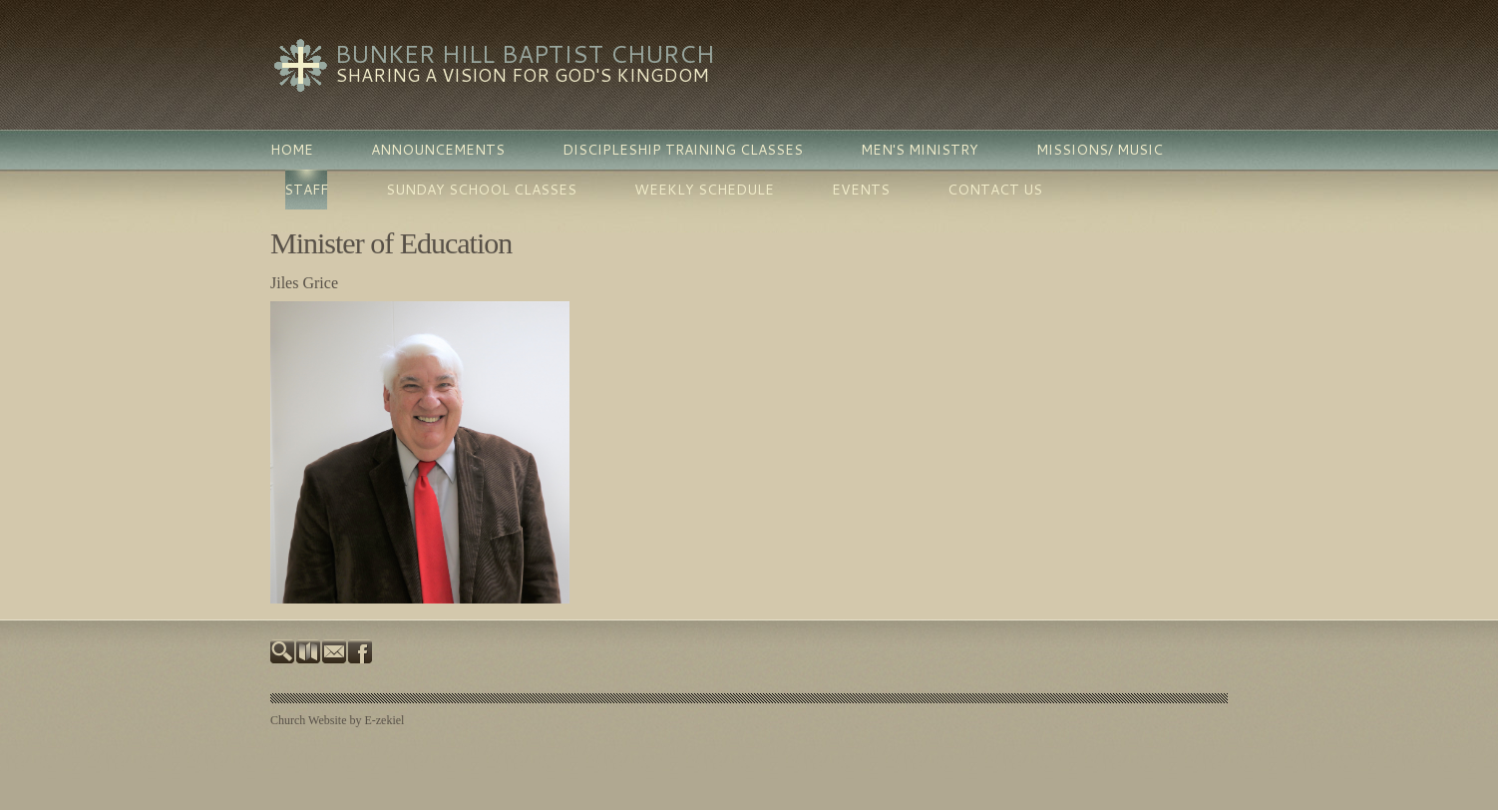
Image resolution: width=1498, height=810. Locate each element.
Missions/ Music (1099, 150)
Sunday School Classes (481, 190)
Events (861, 190)
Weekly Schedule (704, 190)
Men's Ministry (919, 150)
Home (291, 150)
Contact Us (994, 190)
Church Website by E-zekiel (337, 720)
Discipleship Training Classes (682, 150)
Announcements (438, 150)
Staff (306, 190)
